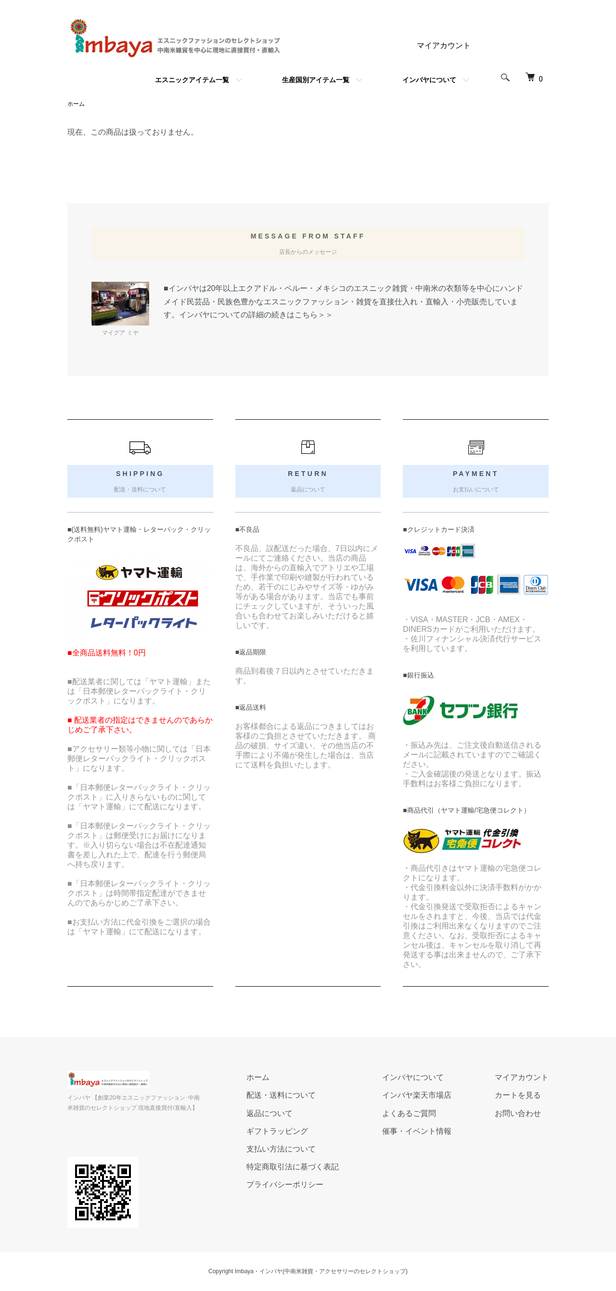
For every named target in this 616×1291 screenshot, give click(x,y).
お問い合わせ (518, 1113)
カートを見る (518, 1095)
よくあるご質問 (409, 1113)
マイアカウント (444, 45)
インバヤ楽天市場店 (416, 1095)
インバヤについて (429, 80)
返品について (269, 1113)
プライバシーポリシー (284, 1184)
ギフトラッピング (277, 1131)
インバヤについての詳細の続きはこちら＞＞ (256, 315)
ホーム (76, 103)
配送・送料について (281, 1095)
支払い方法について (281, 1149)
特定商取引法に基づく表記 (292, 1167)
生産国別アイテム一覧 (315, 80)
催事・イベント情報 (416, 1131)
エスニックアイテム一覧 (192, 80)
